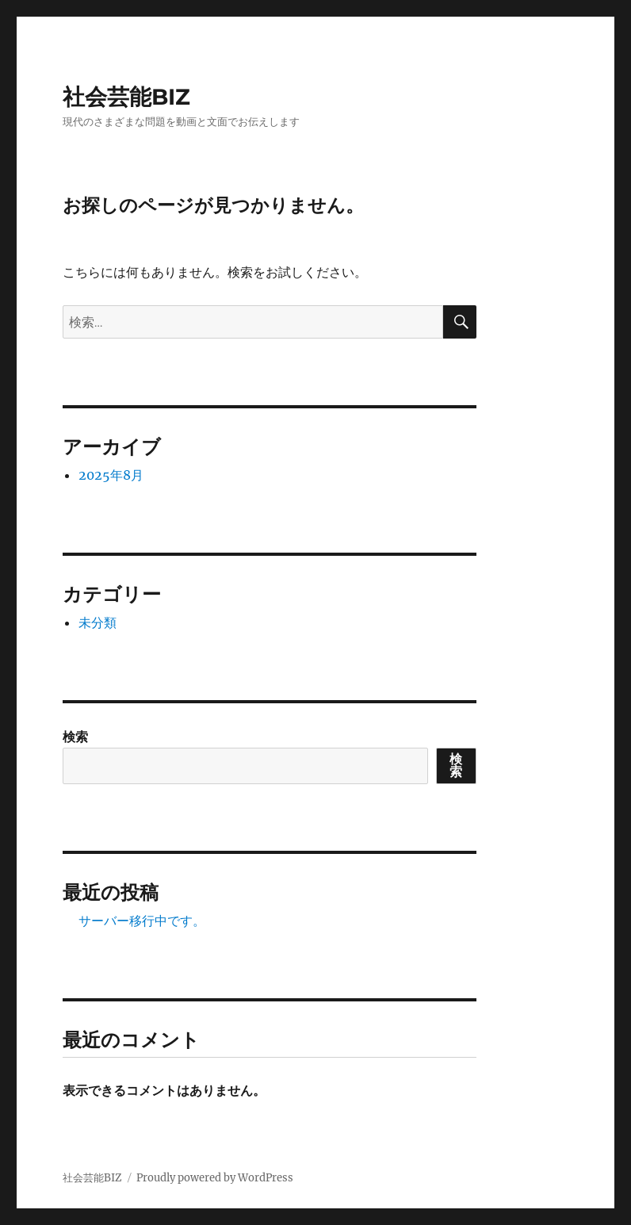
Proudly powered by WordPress (214, 1178)
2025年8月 (110, 475)
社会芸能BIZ (126, 96)
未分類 (97, 622)
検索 (75, 737)
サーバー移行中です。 (141, 920)
